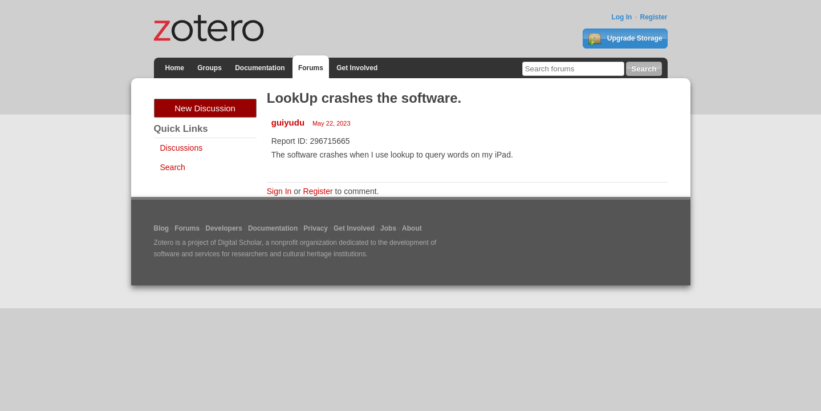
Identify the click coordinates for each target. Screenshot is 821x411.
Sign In (279, 191)
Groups (209, 68)
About (412, 228)
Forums (310, 68)
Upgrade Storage (625, 39)
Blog (161, 228)
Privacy (315, 228)
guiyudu (287, 122)
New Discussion (204, 108)
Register (653, 17)
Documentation (259, 68)
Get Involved (356, 68)
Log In (621, 17)
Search (172, 167)
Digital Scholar (240, 243)
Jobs (388, 228)
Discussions (181, 147)
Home (174, 68)
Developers (223, 228)
